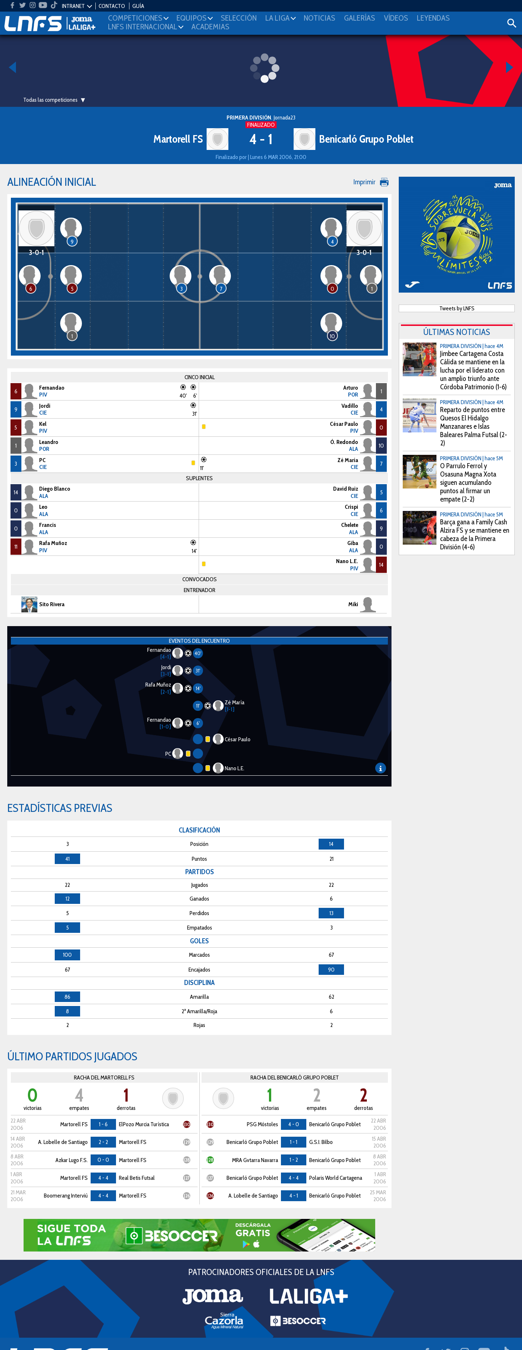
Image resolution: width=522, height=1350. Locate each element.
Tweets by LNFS (457, 308)
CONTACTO (112, 6)
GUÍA (138, 6)
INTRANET (73, 6)
